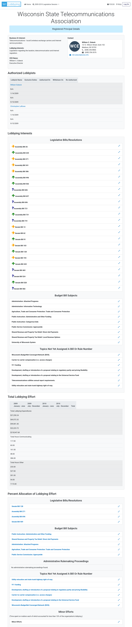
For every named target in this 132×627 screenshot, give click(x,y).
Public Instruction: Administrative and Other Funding (31, 534)
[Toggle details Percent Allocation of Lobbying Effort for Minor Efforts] (119, 622)
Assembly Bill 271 (18, 511)
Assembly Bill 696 (18, 517)
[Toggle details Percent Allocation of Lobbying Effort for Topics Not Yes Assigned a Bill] (119, 579)
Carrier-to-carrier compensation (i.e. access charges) (32, 595)
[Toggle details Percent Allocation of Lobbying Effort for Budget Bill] (119, 534)
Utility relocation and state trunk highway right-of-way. (32, 580)
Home (27, 4)
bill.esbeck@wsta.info (79, 55)
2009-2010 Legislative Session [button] (45, 4)
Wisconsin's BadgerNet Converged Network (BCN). (31, 605)
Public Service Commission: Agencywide (27, 555)
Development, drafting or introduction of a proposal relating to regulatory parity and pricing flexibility (49, 590)
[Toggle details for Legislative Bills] (119, 146)
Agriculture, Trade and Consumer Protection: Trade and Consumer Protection (41, 549)
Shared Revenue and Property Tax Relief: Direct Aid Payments (35, 539)
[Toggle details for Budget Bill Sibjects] (119, 301)
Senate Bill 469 (17, 522)
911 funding (16, 585)
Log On (126, 4)
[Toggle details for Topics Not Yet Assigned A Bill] (119, 355)
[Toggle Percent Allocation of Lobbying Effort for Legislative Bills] (119, 506)
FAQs (118, 4)
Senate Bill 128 (17, 506)
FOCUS (110, 4)
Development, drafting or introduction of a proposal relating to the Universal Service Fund (45, 600)
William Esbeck (16, 85)
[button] (12, 4)
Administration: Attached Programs (25, 544)
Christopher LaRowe (17, 106)
